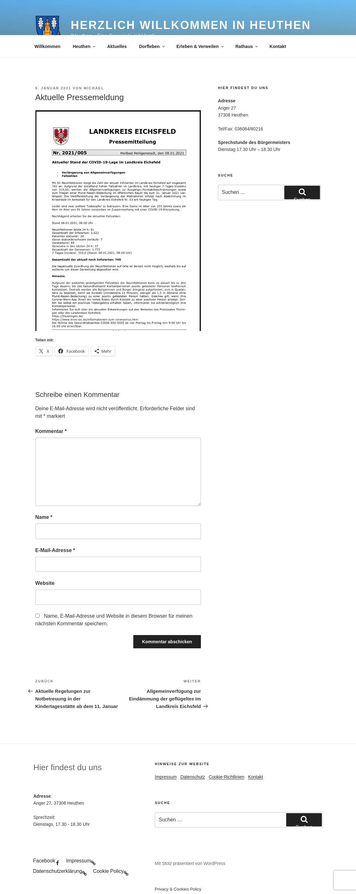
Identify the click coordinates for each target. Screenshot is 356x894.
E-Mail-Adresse (55, 550)
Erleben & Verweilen (201, 46)
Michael (94, 88)
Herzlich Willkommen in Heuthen (191, 25)
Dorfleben (152, 46)
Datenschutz (192, 776)
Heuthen (84, 46)
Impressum (166, 776)
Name (43, 517)
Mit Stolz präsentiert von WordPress (190, 863)
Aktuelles (117, 46)
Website (45, 583)
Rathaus (247, 46)
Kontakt (277, 46)
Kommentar (51, 431)
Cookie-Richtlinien (226, 776)
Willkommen (47, 46)
